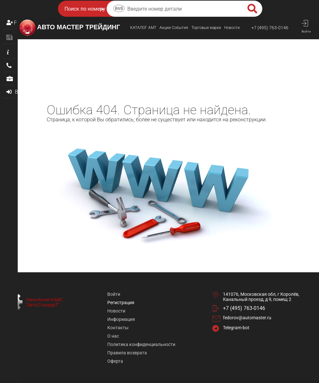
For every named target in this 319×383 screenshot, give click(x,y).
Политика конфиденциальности (141, 344)
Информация (121, 319)
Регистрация (15, 23)
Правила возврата (127, 352)
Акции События (174, 27)
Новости (232, 27)
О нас (113, 336)
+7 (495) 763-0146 (269, 27)
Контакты (118, 327)
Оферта (115, 361)
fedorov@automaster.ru (247, 317)
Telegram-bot (236, 327)
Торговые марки (206, 27)
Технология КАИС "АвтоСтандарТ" (44, 302)
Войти (113, 294)
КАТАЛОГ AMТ (143, 27)
